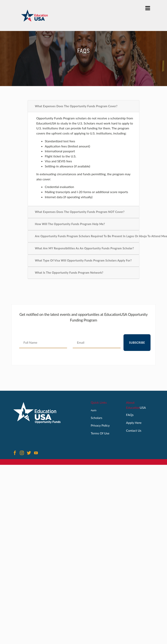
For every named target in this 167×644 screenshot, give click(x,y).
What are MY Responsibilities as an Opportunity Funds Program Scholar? (84, 248)
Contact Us (133, 430)
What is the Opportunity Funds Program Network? (69, 272)
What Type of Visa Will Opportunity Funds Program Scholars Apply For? (83, 260)
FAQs (129, 415)
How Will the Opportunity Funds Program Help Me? (70, 224)
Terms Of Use (100, 433)
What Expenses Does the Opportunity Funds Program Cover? (76, 106)
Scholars (96, 418)
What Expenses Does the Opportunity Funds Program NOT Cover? (79, 211)
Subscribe (137, 342)
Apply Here (134, 422)
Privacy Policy (100, 425)
